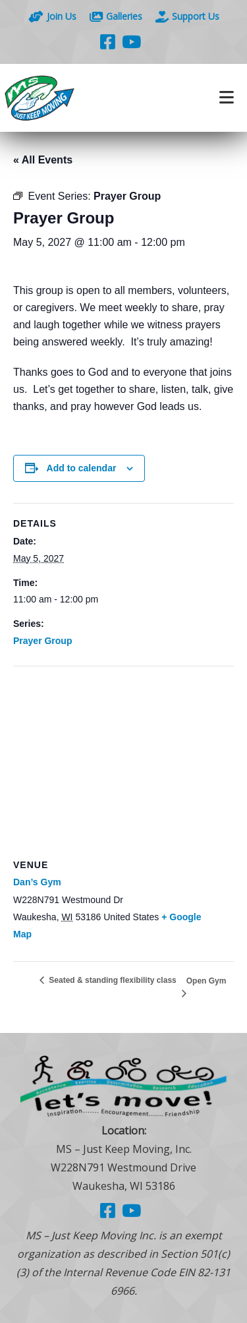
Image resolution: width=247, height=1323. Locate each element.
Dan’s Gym (37, 882)
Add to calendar (82, 468)
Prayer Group (42, 640)
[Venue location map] (123, 761)
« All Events (42, 159)
